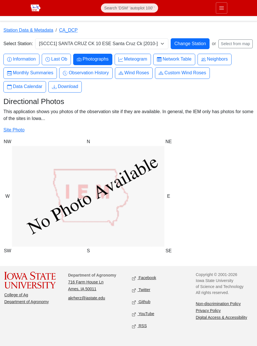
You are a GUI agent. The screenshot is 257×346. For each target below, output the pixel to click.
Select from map (235, 43)
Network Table (174, 59)
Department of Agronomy (26, 301)
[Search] (129, 8)
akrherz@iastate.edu (86, 298)
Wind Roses (134, 73)
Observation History (86, 73)
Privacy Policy (208, 310)
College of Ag (16, 295)
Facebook (144, 278)
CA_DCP (68, 30)
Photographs (93, 59)
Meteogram (132, 59)
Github (141, 302)
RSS (139, 326)
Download (65, 87)
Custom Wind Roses (182, 73)
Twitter (141, 290)
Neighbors (214, 59)
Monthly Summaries (30, 73)
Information (21, 59)
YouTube (143, 314)
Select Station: (18, 43)
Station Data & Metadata (28, 30)
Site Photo (14, 129)
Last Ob (56, 59)
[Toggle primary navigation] (221, 8)
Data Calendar (24, 87)
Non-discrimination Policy (218, 303)
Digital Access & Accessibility (221, 317)
